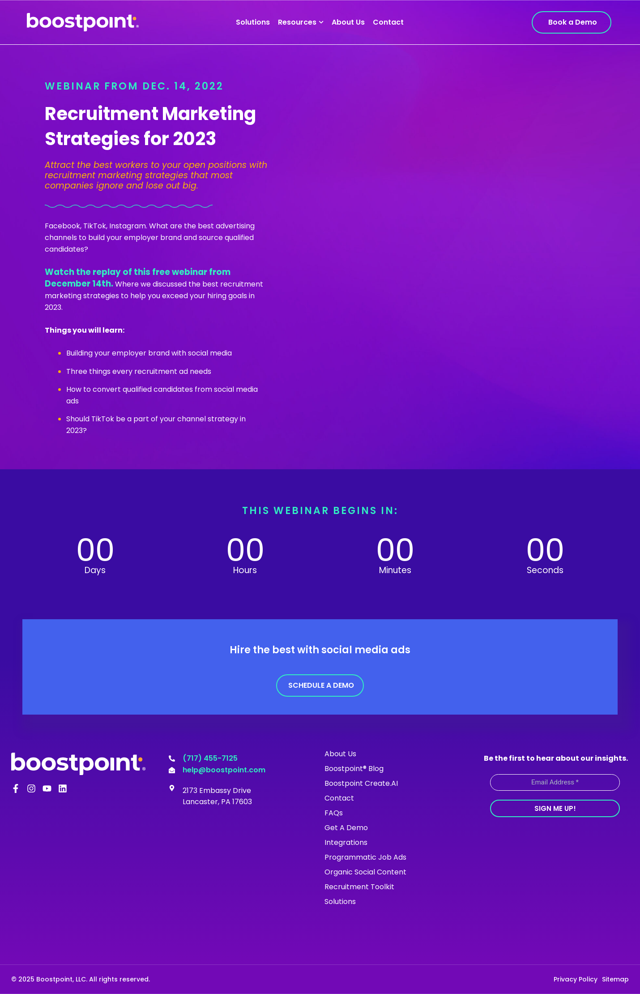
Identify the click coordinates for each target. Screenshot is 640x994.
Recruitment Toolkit (359, 887)
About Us (348, 22)
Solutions (253, 22)
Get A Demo (346, 828)
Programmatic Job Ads (365, 857)
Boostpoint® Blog (354, 768)
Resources (301, 22)
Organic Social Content (365, 872)
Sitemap (615, 979)
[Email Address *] (555, 782)
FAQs (333, 813)
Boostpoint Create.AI (361, 783)
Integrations (345, 842)
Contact (388, 22)
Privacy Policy (575, 979)
